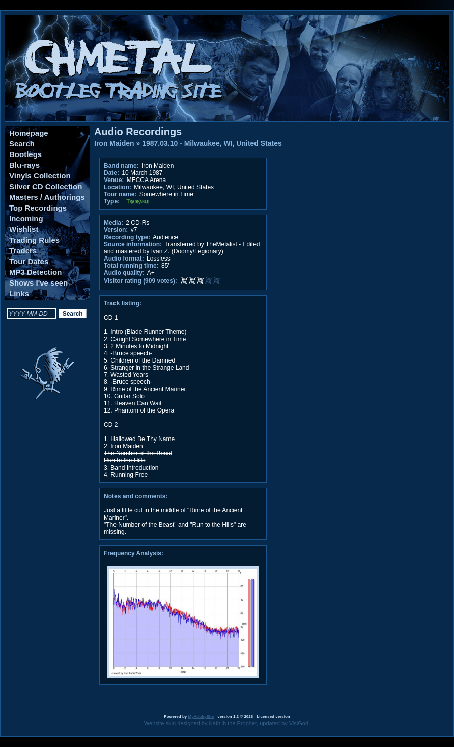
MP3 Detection (35, 272)
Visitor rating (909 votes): (140, 281)
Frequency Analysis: (133, 553)
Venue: (114, 180)
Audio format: (124, 258)
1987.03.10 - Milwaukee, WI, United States (212, 143)
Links (19, 293)
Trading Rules (34, 240)
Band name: (121, 165)
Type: (112, 201)
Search (22, 143)
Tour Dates (28, 261)
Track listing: (122, 303)
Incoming (26, 218)
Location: (117, 187)
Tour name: (120, 194)
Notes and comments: (135, 496)
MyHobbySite (201, 716)
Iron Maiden (114, 143)
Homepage (28, 132)
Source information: (133, 244)
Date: (111, 172)
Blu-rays (24, 165)
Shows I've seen (38, 282)
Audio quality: (124, 272)
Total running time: (131, 265)
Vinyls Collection (40, 175)
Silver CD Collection (45, 186)
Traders (23, 250)
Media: (113, 222)
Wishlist (23, 229)
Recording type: (127, 237)
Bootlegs (25, 154)
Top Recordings (38, 207)
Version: (116, 230)
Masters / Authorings (47, 197)
